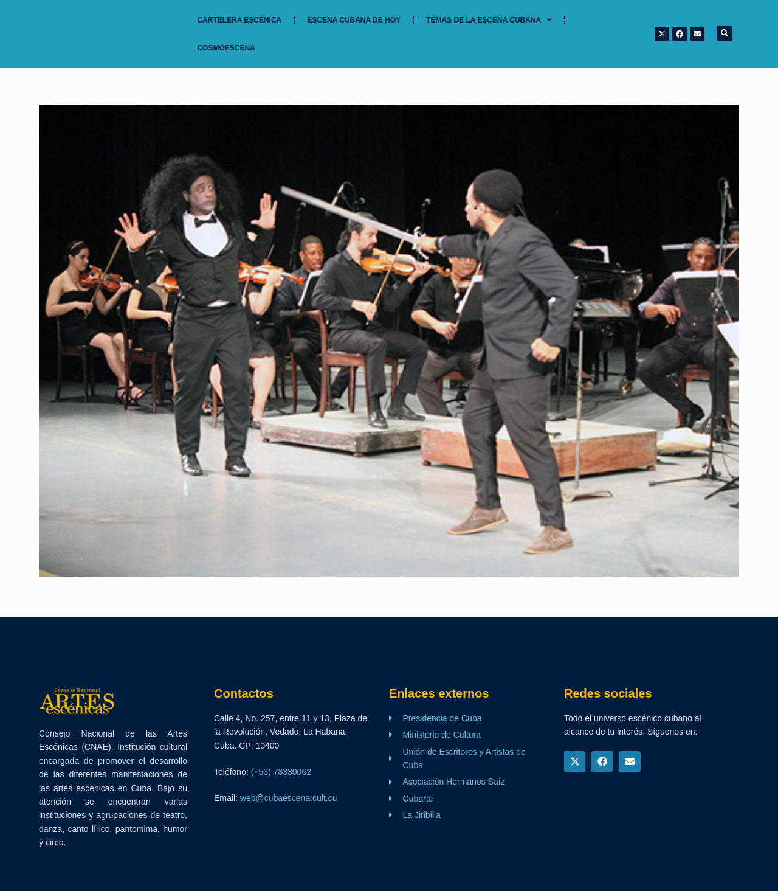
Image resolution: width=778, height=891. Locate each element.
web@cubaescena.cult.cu (288, 798)
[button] (724, 33)
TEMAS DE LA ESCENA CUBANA (489, 20)
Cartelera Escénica (239, 20)
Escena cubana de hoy (354, 20)
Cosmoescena (226, 48)
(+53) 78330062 (281, 772)
